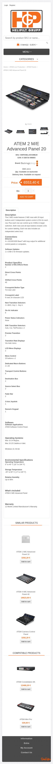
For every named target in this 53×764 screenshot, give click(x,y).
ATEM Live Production (17, 67)
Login (6, 5)
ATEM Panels (31, 67)
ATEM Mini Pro (26, 719)
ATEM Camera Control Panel (26, 633)
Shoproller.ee (46, 759)
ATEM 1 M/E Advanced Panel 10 (25, 553)
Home (6, 67)
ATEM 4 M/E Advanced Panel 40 (25, 593)
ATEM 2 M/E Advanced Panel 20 (15, 70)
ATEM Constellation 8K (25, 682)
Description (11, 210)
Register (12, 5)
